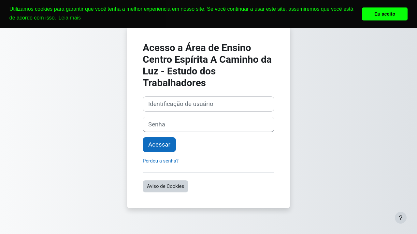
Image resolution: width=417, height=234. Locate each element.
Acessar (159, 144)
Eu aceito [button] (384, 14)
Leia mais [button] (70, 17)
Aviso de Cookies (165, 186)
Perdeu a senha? (161, 161)
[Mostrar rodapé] (401, 218)
